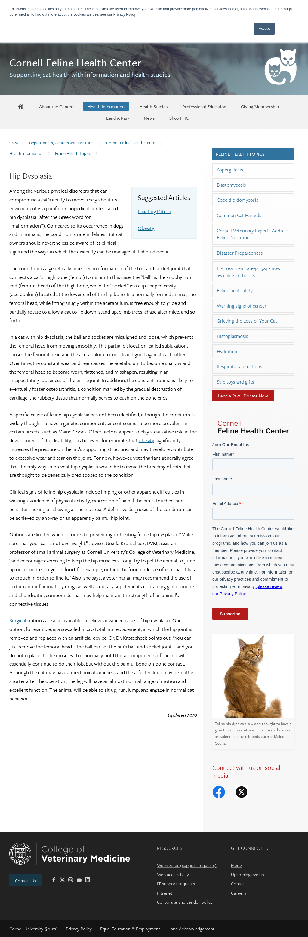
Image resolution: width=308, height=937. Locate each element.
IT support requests (176, 883)
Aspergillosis (230, 169)
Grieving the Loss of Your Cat (247, 320)
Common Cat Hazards (239, 215)
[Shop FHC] (179, 117)
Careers (238, 893)
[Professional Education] (204, 106)
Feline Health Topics (240, 154)
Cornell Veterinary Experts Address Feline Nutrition (253, 234)
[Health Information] (106, 106)
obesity (146, 440)
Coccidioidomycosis (237, 200)
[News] (149, 117)
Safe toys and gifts (235, 381)
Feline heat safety (235, 290)
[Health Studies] (153, 106)
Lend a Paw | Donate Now (243, 395)
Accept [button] (264, 28)
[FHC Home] (20, 106)
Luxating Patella (154, 211)
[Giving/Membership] (260, 106)
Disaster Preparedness (240, 252)
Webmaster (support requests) (187, 865)
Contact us (241, 883)
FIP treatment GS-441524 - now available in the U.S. (248, 272)
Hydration (227, 351)
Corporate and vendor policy (185, 902)
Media (236, 865)
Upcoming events (247, 874)
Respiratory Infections (239, 366)
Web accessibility (173, 874)
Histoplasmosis (232, 336)
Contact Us (25, 880)
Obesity (146, 228)
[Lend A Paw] (117, 117)
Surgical (17, 620)
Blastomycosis (231, 184)
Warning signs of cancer (241, 305)
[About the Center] (56, 106)
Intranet (164, 893)
